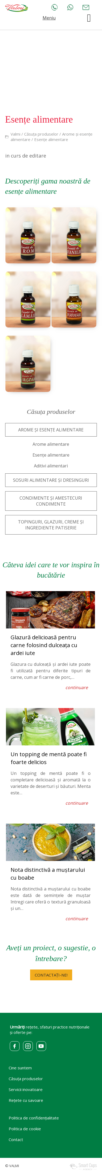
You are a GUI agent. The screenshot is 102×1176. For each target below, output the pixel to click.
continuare (76, 687)
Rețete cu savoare (26, 1100)
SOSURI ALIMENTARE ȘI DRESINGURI (51, 480)
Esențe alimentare (51, 139)
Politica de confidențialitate (34, 1118)
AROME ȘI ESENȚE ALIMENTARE (51, 430)
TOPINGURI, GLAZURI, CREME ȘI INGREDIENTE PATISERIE (51, 525)
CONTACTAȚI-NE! (51, 975)
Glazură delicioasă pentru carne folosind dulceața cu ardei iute (44, 645)
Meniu (49, 18)
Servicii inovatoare (26, 1089)
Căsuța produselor (41, 134)
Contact (16, 1139)
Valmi (15, 134)
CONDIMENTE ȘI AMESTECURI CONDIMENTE (51, 501)
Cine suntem (20, 1067)
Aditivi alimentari (51, 466)
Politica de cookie (25, 1128)
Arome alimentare (51, 444)
